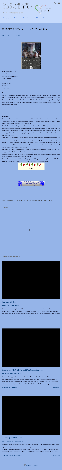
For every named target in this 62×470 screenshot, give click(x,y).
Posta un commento (15, 455)
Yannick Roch (48, 200)
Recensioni (25, 17)
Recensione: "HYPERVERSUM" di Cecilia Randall (22, 370)
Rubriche (35, 17)
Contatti (44, 17)
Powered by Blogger (31, 465)
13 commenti (13, 387)
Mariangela (32, 200)
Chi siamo (15, 17)
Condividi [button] (5, 203)
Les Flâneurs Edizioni (21, 200)
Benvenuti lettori (9, 302)
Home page (5, 17)
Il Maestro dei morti (8, 200)
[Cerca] (55, 3)
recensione (39, 200)
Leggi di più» (56, 320)
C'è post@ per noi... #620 (12, 438)
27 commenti (13, 320)
